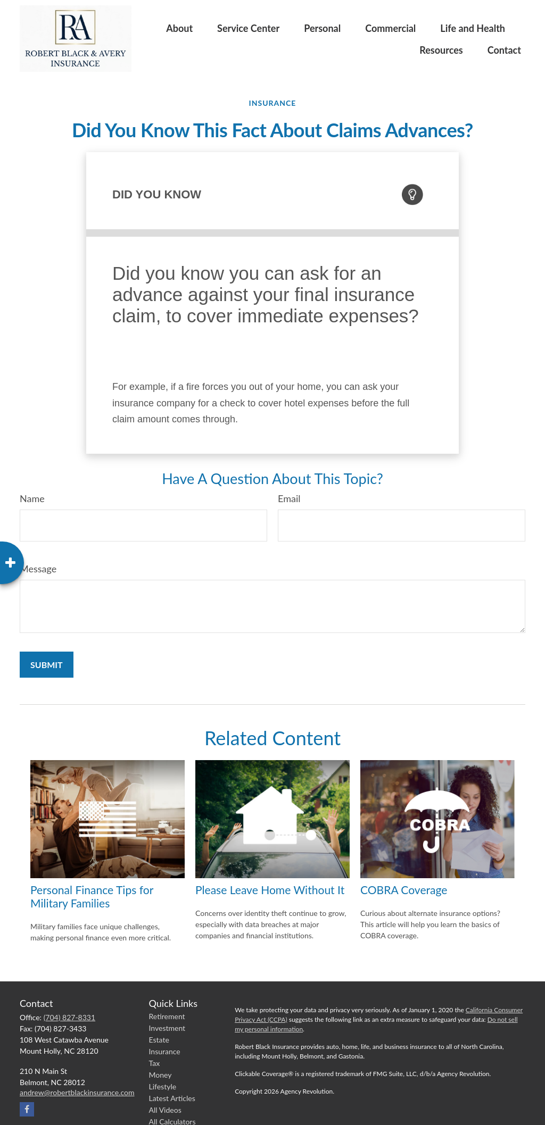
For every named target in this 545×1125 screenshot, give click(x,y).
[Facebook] (27, 1109)
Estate (159, 1039)
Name (32, 498)
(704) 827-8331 (69, 1017)
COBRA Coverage (403, 889)
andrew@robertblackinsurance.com (77, 1092)
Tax (154, 1063)
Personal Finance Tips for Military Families (91, 896)
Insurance (164, 1051)
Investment (167, 1027)
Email (289, 498)
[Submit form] (46, 665)
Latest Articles (172, 1098)
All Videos (165, 1109)
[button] (179, 27)
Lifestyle (163, 1086)
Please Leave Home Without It (269, 889)
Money (160, 1074)
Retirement (167, 1016)
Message (38, 568)
